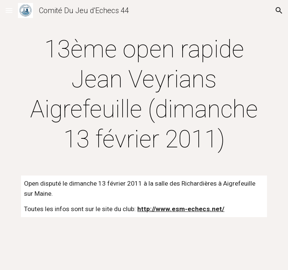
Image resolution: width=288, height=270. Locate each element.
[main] (144, 95)
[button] (9, 10)
